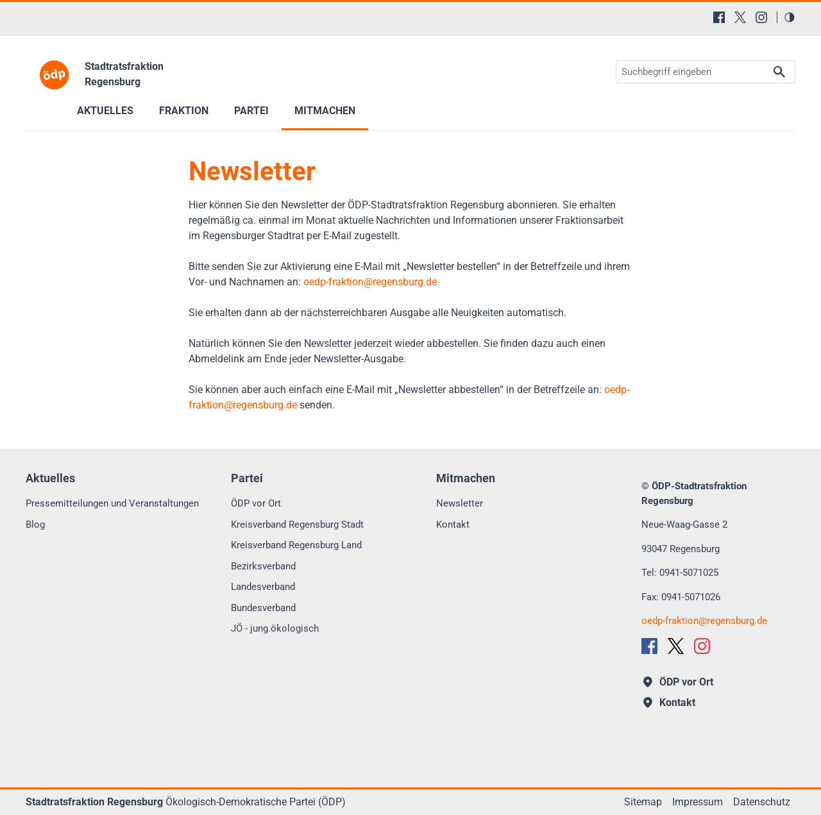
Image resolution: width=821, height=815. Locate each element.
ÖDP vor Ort (256, 503)
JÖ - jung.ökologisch (275, 628)
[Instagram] (761, 17)
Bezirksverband (263, 566)
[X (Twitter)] (740, 17)
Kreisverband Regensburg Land (296, 545)
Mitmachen (324, 111)
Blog (35, 524)
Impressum (697, 802)
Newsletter (459, 503)
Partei (251, 111)
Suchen (779, 72)
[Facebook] (719, 17)
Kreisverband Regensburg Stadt (297, 524)
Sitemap (643, 802)
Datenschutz (761, 802)
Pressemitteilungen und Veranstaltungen (112, 503)
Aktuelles (105, 111)
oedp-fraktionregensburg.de (370, 282)
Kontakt (453, 524)
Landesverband (263, 586)
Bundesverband (263, 608)
